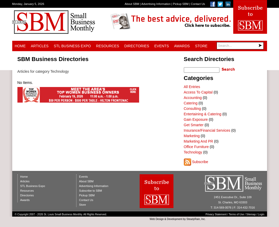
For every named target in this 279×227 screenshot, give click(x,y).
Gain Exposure (196, 119)
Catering (191, 103)
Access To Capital (198, 92)
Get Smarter (194, 125)
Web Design (157, 219)
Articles (40, 46)
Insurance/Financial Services (207, 130)
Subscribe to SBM (90, 190)
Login (261, 214)
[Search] (240, 45)
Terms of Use (236, 214)
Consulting (192, 108)
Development (174, 219)
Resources (107, 46)
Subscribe (200, 162)
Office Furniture (196, 147)
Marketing (192, 136)
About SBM (132, 3)
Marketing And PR (198, 141)
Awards (182, 46)
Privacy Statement (215, 214)
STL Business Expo (72, 46)
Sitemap (251, 214)
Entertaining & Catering (203, 114)
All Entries (192, 87)
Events (161, 46)
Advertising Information (156, 3)
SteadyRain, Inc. (195, 219)
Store (201, 46)
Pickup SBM (181, 3)
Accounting (193, 98)
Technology (193, 152)
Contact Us (198, 3)
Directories (136, 46)
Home (20, 46)
